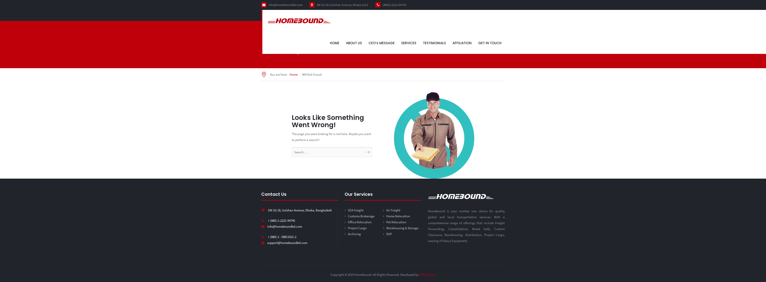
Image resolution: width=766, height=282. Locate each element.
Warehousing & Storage (402, 228)
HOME (334, 43)
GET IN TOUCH (489, 43)
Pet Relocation (396, 222)
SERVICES (408, 43)
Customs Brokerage (361, 216)
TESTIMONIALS (434, 43)
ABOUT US (354, 43)
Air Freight (393, 210)
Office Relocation (360, 222)
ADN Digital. (427, 275)
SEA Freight (355, 210)
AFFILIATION (462, 43)
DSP (389, 234)
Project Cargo (357, 228)
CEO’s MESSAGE (382, 43)
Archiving (354, 234)
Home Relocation (398, 216)
